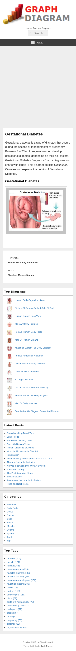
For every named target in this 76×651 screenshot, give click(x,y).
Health (10, 522)
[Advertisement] (38, 86)
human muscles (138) (17, 569)
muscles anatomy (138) (18, 576)
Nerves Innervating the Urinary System (26, 465)
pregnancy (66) (14, 620)
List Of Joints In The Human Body (31, 387)
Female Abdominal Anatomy (29, 355)
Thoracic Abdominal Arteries (21, 462)
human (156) (13, 565)
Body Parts (12, 508)
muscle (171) (13, 562)
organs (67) (12, 612)
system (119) (13, 591)
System (10, 533)
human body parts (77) (18, 605)
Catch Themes (46, 646)
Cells (9, 519)
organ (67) (12, 616)
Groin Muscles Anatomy (27, 371)
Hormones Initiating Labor (20, 440)
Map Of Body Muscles (26, 403)
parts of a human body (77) (20, 602)
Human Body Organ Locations (30, 300)
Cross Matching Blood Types (21, 433)
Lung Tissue (13, 436)
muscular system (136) (18, 584)
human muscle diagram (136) (21, 580)
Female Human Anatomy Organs (31, 395)
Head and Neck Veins (17, 484)
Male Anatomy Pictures (26, 324)
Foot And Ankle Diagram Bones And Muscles (37, 411)
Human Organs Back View (28, 316)
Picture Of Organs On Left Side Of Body (35, 308)
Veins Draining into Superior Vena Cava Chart (30, 458)
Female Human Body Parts (28, 332)
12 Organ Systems (24, 379)
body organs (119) (16, 594)
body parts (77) (14, 609)
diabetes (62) (13, 624)
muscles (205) (14, 558)
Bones (10, 511)
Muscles (11, 526)
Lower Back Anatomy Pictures (30, 363)
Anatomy (11, 504)
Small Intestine (14, 476)
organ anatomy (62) (16, 627)
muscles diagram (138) (18, 573)
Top (9, 540)
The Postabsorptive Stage (20, 473)
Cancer (10, 515)
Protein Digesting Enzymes (20, 447)
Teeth (9, 537)
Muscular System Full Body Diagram (33, 347)
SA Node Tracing (15, 469)
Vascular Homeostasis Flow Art (22, 451)
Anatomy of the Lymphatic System (24, 480)
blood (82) (12, 598)
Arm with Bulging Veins (18, 444)
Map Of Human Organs (26, 340)
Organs (10, 529)
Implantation (13, 455)
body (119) (12, 587)
